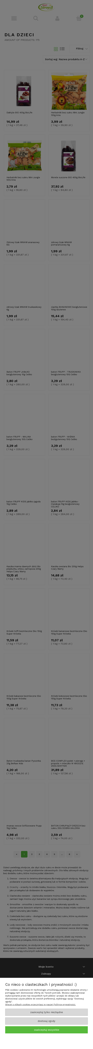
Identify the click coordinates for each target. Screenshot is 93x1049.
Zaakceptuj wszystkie (46, 1029)
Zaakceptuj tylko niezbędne (46, 1012)
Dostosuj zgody (46, 1021)
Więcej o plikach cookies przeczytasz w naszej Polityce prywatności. (40, 1004)
